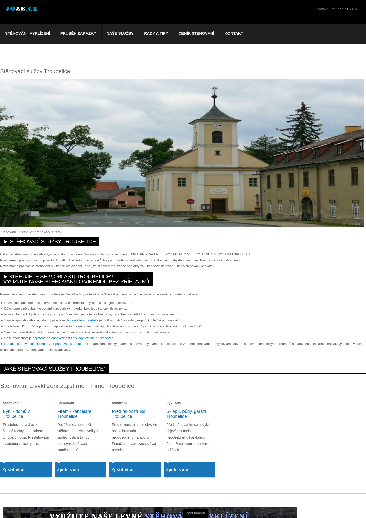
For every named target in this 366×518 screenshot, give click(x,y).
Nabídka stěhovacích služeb (24, 344)
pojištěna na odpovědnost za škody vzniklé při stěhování (73, 338)
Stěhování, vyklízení (27, 33)
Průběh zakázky (78, 33)
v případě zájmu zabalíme (67, 344)
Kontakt (233, 33)
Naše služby (120, 33)
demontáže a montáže (82, 320)
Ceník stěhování (196, 33)
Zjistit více (13, 469)
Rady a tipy (156, 33)
